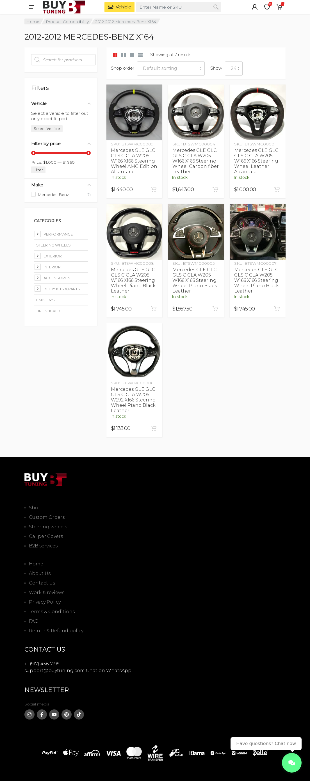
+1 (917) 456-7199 (42, 663)
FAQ (33, 621)
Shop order (122, 68)
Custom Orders (47, 517)
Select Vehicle (47, 128)
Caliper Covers (46, 536)
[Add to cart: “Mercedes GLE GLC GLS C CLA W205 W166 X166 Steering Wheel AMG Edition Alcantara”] (154, 189)
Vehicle (61, 103)
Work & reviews (46, 592)
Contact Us (42, 583)
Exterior (53, 256)
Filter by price (61, 143)
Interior (52, 267)
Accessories (57, 278)
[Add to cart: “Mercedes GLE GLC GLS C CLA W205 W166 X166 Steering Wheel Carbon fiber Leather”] (215, 189)
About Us (40, 573)
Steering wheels (48, 526)
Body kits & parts (62, 289)
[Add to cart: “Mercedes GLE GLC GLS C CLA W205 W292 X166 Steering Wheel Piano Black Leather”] (154, 428)
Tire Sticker (48, 311)
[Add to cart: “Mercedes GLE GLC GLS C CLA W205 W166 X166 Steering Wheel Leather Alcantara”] (277, 189)
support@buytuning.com (54, 670)
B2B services (43, 546)
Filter (38, 170)
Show (216, 68)
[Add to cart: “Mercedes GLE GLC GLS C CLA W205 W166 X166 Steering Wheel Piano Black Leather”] (154, 309)
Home (32, 21)
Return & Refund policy (56, 630)
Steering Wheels (53, 245)
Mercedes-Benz (53, 194)
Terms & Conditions (52, 611)
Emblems (45, 300)
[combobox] (178, 7)
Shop (35, 507)
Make (61, 185)
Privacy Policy (45, 602)
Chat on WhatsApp (108, 670)
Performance (58, 234)
